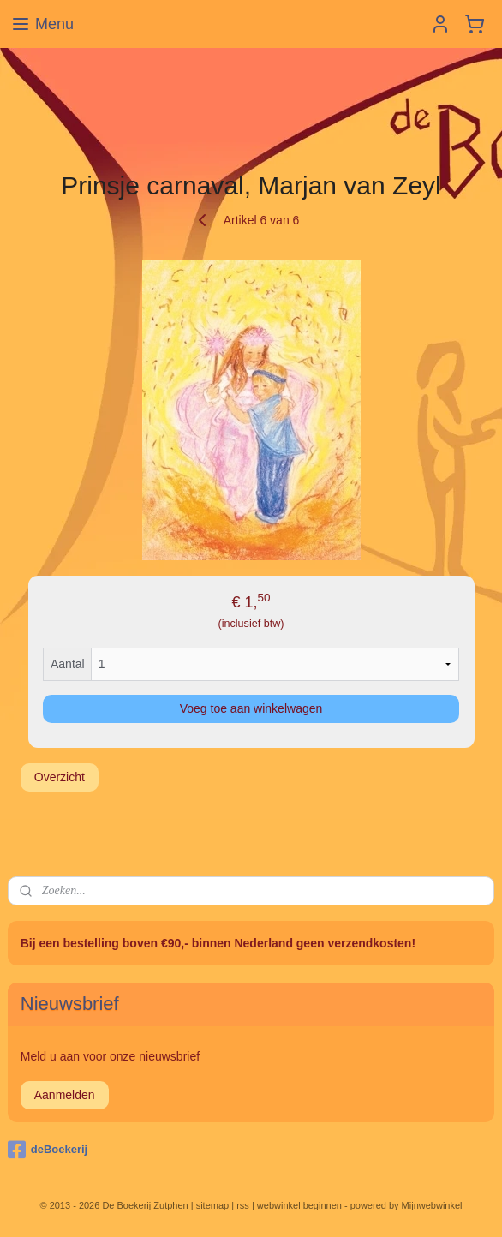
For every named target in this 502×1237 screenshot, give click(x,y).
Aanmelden (64, 1095)
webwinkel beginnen (299, 1205)
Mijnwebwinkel (432, 1205)
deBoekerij (47, 1149)
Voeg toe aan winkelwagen (251, 707)
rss (242, 1205)
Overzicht (59, 776)
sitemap (213, 1205)
